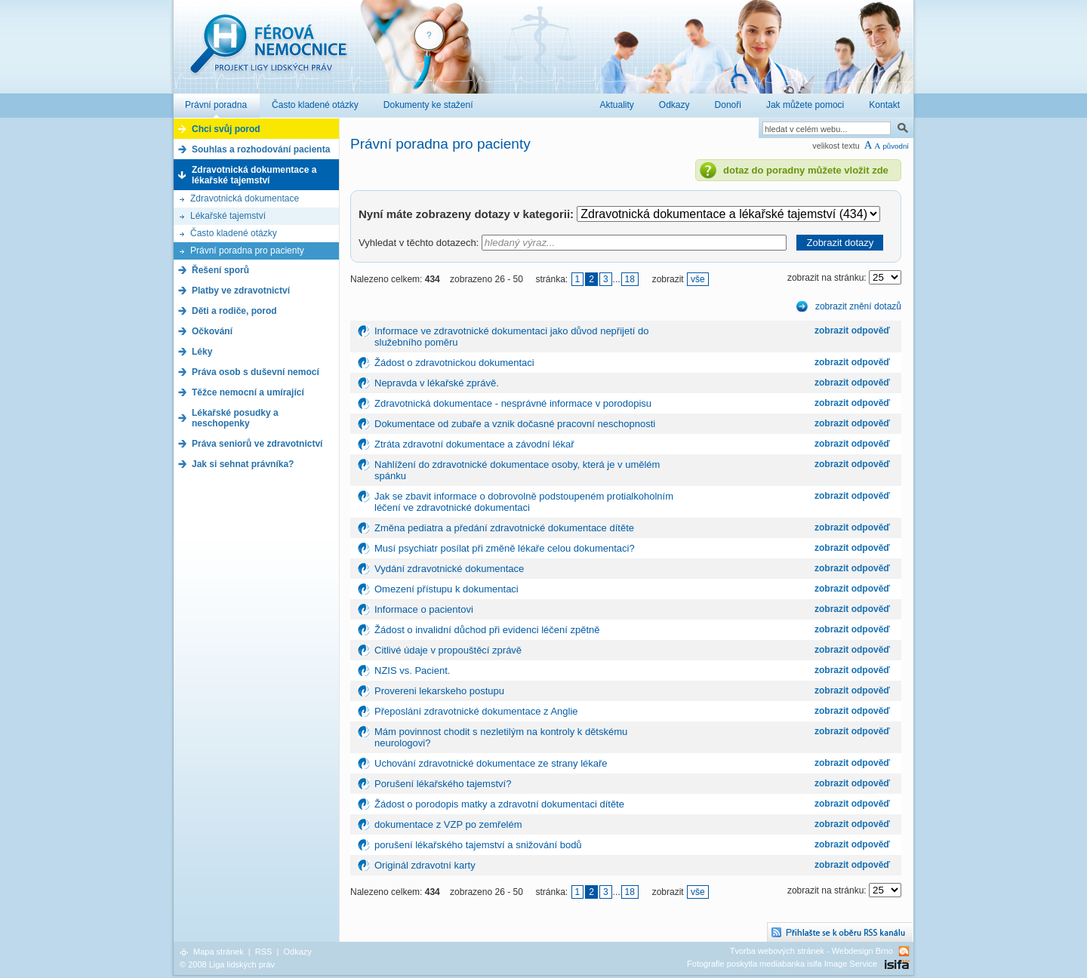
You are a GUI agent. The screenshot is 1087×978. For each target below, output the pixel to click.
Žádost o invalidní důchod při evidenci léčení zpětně (486, 629)
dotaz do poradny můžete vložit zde (805, 170)
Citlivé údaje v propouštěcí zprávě (448, 650)
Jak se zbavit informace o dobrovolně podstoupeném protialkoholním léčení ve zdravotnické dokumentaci (523, 502)
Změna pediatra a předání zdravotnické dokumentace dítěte (504, 528)
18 (630, 279)
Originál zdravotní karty (425, 865)
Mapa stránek (218, 951)
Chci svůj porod (226, 129)
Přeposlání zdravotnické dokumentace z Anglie (476, 711)
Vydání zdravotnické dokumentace (449, 568)
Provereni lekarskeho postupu (439, 691)
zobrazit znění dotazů (858, 306)
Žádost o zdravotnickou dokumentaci (454, 362)
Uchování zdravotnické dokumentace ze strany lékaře (491, 763)
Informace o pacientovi (423, 609)
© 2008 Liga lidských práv (227, 964)
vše (698, 279)
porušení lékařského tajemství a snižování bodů (478, 844)
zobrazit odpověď (852, 330)
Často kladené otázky (233, 233)
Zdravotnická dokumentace (244, 198)
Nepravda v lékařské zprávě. (436, 383)
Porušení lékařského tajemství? (442, 783)
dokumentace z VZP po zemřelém (448, 824)
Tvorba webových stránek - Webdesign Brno (811, 950)
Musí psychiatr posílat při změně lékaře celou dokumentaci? (504, 548)
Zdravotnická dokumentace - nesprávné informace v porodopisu (512, 403)
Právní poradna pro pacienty (247, 250)
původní (895, 146)
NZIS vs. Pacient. (412, 670)
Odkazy (297, 951)
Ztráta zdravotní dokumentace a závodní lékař (474, 444)
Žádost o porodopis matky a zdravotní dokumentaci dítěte (499, 804)
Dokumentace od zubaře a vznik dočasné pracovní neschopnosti (514, 423)
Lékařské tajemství (228, 216)
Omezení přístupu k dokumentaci (446, 589)
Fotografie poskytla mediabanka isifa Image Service (782, 963)
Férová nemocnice (267, 52)
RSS (264, 951)
